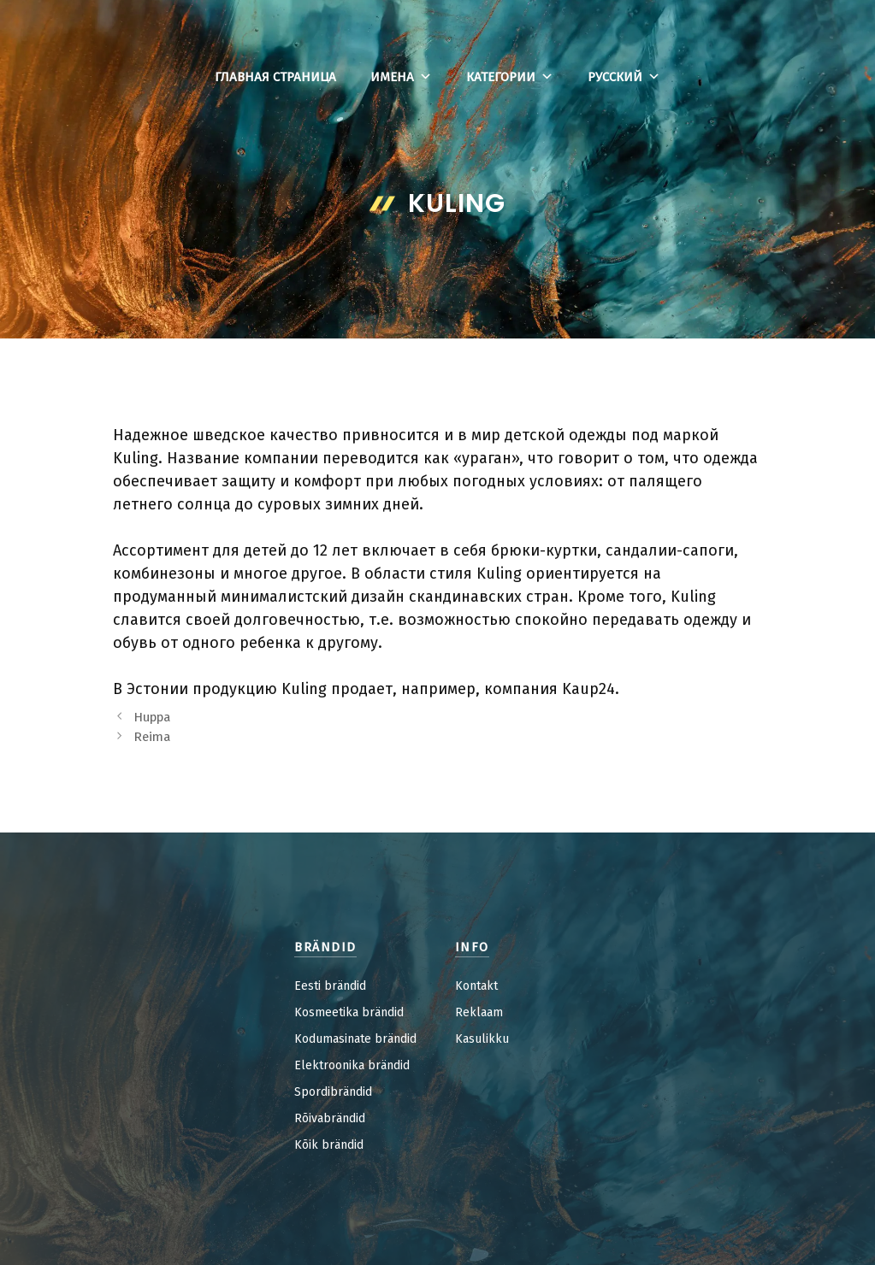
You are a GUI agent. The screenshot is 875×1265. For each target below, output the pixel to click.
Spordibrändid (333, 1092)
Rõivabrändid (329, 1118)
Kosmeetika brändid (349, 1012)
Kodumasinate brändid (355, 1039)
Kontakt (476, 986)
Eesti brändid (330, 986)
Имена (401, 77)
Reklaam (479, 1012)
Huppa (151, 717)
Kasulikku (482, 1039)
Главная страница (275, 77)
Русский (624, 77)
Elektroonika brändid (352, 1065)
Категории (509, 77)
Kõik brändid (329, 1145)
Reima (151, 736)
